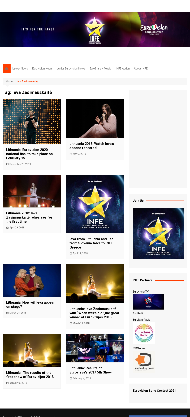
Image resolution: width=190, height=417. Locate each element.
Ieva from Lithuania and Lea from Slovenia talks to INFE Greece (91, 243)
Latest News (20, 68)
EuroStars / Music (100, 68)
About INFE (141, 68)
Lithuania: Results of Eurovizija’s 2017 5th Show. (91, 370)
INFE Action (122, 68)
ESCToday (139, 348)
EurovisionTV (141, 291)
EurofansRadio (141, 319)
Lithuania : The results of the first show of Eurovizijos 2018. (30, 375)
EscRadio (138, 313)
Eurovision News (42, 68)
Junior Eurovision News (71, 68)
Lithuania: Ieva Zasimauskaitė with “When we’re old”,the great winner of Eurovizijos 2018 (94, 313)
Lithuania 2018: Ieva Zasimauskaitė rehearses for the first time (29, 217)
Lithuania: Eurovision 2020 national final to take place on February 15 (29, 154)
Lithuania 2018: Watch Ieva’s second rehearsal (92, 146)
